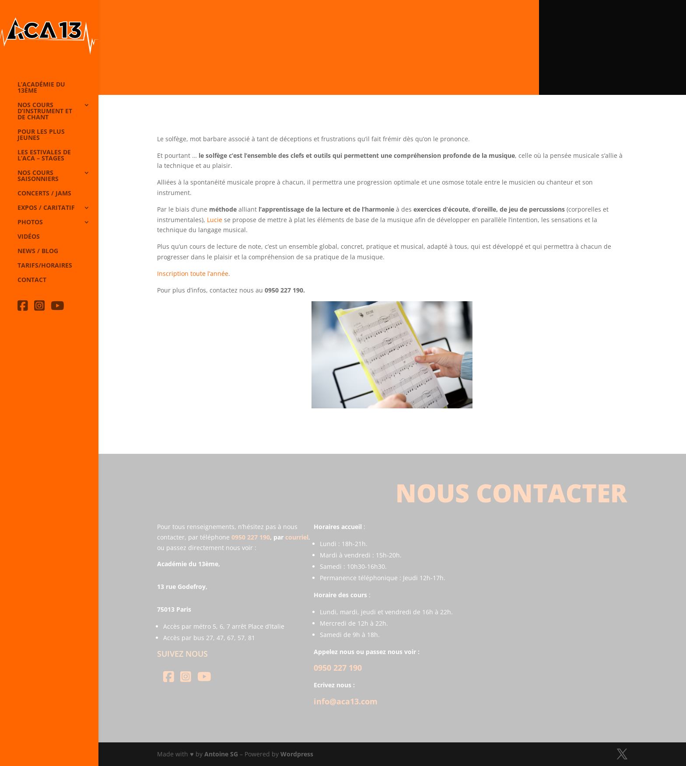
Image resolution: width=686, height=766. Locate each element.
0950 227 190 (250, 537)
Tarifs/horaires (45, 265)
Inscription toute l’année (192, 273)
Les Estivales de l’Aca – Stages (44, 155)
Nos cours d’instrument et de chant (45, 111)
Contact (32, 280)
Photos (30, 222)
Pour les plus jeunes (41, 135)
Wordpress (296, 754)
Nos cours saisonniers (38, 176)
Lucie (214, 220)
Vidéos (29, 236)
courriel (296, 537)
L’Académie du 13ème (41, 87)
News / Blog (38, 251)
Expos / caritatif (46, 208)
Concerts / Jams (44, 193)
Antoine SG (221, 754)
